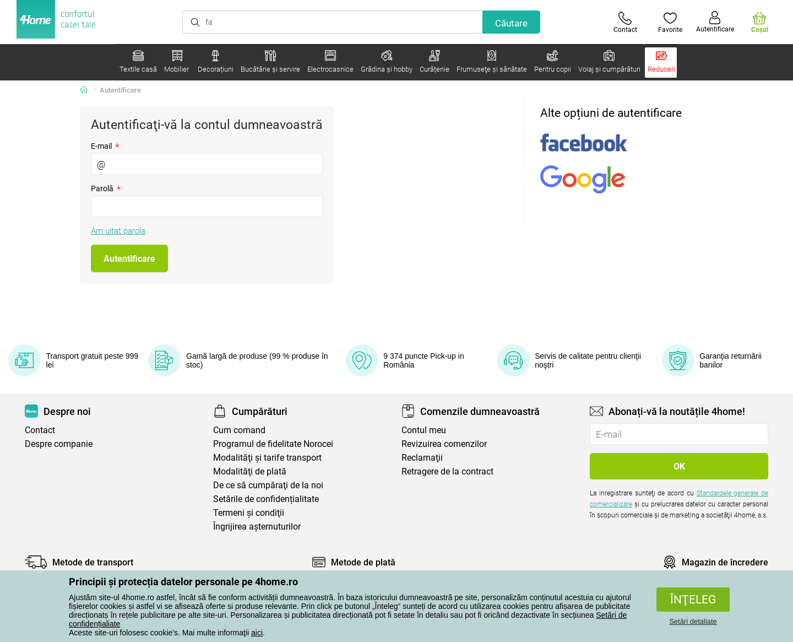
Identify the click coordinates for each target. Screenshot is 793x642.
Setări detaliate (693, 621)
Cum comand (239, 430)
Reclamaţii (422, 458)
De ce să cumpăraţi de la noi (268, 485)
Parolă (106, 188)
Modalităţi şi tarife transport (267, 458)
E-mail (105, 145)
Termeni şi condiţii (248, 513)
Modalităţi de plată (249, 471)
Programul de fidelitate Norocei (273, 444)
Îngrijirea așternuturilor (257, 526)
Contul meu (423, 430)
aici (257, 632)
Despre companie (59, 444)
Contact (40, 430)
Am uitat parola (118, 231)
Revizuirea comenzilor (444, 444)
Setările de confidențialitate (266, 499)
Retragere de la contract (447, 471)
